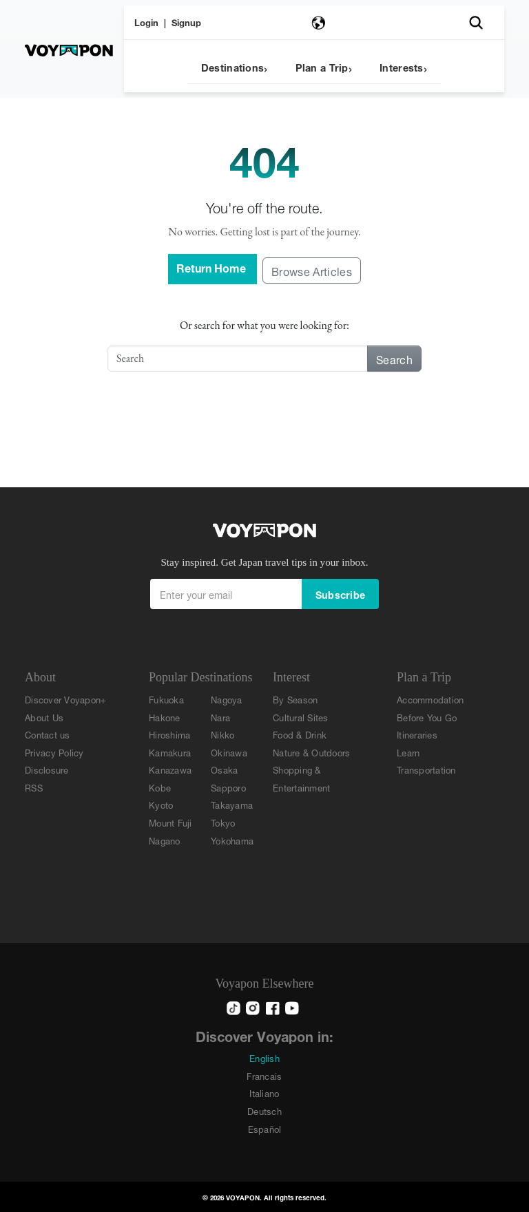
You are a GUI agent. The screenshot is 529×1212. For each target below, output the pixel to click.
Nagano (164, 840)
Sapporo (228, 787)
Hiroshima (169, 734)
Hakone (164, 716)
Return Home (212, 266)
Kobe (160, 787)
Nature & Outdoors (311, 752)
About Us (44, 716)
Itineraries (417, 734)
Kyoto (161, 804)
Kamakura (170, 752)
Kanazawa (170, 769)
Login (146, 21)
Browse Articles (311, 270)
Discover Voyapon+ (65, 699)
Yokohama (232, 840)
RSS (34, 787)
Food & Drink (299, 734)
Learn (408, 752)
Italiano (264, 1092)
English (264, 1057)
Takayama (232, 804)
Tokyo (223, 822)
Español (265, 1128)
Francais (264, 1075)
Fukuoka (166, 699)
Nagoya (226, 699)
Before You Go (427, 716)
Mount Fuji (170, 822)
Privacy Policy (54, 752)
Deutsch (264, 1110)
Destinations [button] (232, 66)
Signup (186, 21)
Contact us (47, 734)
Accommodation (430, 699)
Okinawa (229, 752)
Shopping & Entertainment (301, 778)
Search (394, 358)
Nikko (222, 734)
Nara (220, 716)
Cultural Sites (301, 716)
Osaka (224, 769)
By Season (295, 699)
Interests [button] (402, 66)
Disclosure (47, 769)
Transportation (426, 769)
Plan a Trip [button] (322, 66)
